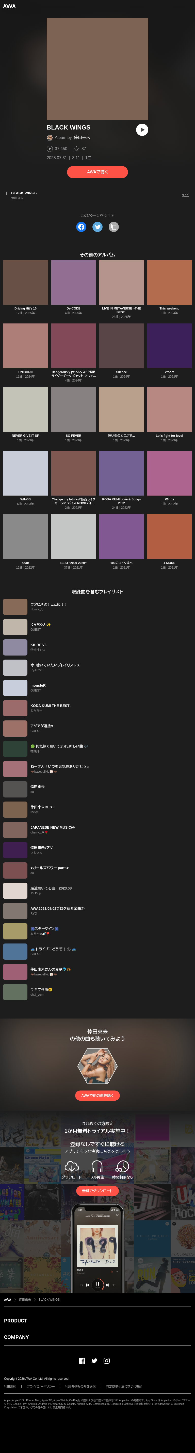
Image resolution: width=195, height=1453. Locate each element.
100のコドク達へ (121, 563)
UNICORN (26, 372)
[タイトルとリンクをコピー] (114, 227)
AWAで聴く (97, 172)
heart (25, 563)
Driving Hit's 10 (25, 308)
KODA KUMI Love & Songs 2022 (121, 501)
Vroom (169, 372)
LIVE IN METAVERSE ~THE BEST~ (121, 310)
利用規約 (10, 1386)
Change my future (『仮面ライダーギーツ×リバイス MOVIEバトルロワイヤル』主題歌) (73, 503)
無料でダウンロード (97, 1191)
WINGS (25, 499)
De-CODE (73, 308)
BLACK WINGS (49, 1299)
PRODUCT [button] (15, 1321)
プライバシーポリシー (41, 1386)
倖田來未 (82, 137)
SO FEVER (73, 436)
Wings (169, 499)
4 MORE (169, 563)
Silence (121, 372)
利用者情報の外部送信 (80, 1386)
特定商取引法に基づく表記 (124, 1386)
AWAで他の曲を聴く (97, 1096)
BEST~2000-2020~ (73, 563)
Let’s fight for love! (169, 436)
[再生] (142, 130)
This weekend (169, 308)
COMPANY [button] (16, 1337)
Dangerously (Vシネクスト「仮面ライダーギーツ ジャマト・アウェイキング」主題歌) (73, 376)
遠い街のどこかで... (121, 436)
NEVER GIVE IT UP (25, 436)
